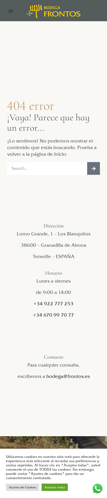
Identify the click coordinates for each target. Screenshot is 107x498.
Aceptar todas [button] (54, 487)
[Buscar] (93, 168)
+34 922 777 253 (53, 303)
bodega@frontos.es (68, 376)
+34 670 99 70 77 (53, 315)
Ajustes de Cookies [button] (22, 487)
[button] (10, 10)
